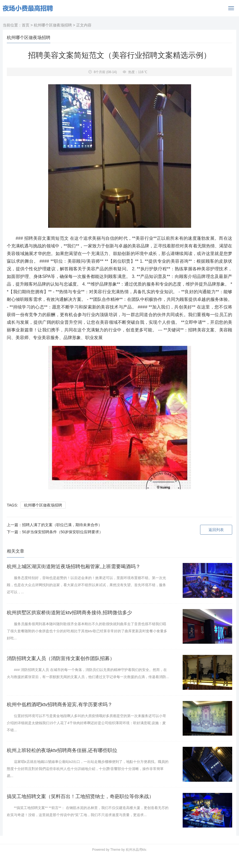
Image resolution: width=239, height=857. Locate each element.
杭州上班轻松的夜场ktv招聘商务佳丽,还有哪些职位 (62, 750)
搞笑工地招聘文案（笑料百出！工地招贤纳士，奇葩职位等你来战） (80, 796)
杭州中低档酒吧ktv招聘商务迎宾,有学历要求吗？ (59, 704)
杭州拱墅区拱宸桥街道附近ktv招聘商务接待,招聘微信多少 (69, 612)
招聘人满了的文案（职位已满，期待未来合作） (62, 525)
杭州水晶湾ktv (136, 850)
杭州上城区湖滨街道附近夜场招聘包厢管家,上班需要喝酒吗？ (73, 566)
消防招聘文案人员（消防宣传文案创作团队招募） (61, 658)
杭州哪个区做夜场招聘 (53, 25)
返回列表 (216, 530)
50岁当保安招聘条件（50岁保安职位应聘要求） (62, 532)
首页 (25, 25)
